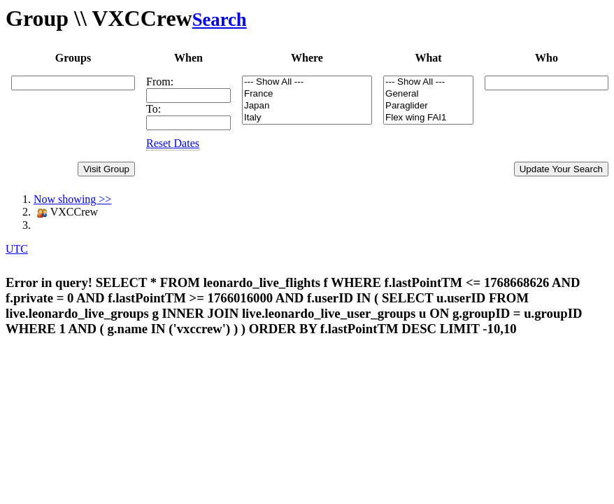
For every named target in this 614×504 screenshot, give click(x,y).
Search (219, 19)
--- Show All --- (307, 82)
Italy (307, 118)
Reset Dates (172, 143)
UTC (17, 249)
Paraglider (428, 106)
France (307, 94)
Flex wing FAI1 (428, 118)
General (428, 94)
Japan (307, 106)
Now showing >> (72, 199)
